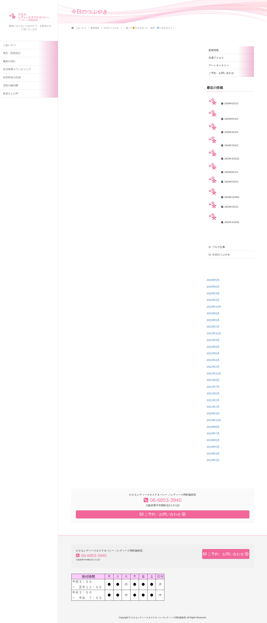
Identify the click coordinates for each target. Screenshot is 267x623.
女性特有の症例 (12, 78)
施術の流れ (9, 61)
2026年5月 (213, 279)
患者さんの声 (10, 94)
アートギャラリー (219, 65)
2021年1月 (213, 406)
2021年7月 (213, 386)
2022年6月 (213, 353)
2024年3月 (213, 299)
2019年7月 (213, 433)
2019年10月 (214, 420)
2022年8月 (213, 346)
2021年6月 (213, 393)
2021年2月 (213, 400)
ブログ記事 (218, 246)
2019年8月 (213, 426)
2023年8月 (213, 313)
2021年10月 (214, 373)
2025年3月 (213, 293)
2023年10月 (214, 306)
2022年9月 (213, 340)
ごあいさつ (9, 45)
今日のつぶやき (221, 254)
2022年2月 (213, 366)
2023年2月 (213, 326)
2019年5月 (213, 446)
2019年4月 (213, 453)
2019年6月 (213, 440)
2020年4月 (213, 413)
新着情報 (214, 50)
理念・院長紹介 (12, 53)
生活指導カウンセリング (17, 69)
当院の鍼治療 (10, 86)
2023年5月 (213, 320)
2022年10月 (214, 333)
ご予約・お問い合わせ (221, 73)
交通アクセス (216, 57)
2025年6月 (213, 286)
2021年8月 (213, 379)
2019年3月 (213, 460)
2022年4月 (213, 360)
